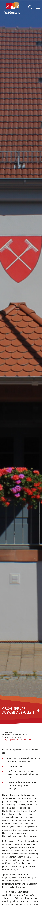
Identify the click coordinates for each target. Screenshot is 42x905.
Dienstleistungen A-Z (12, 737)
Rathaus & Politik (20, 735)
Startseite (6, 735)
